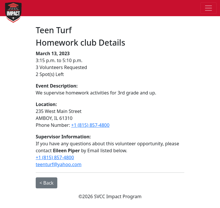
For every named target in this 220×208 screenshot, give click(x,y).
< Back (46, 183)
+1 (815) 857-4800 (90, 125)
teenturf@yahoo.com (58, 164)
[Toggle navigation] (208, 8)
